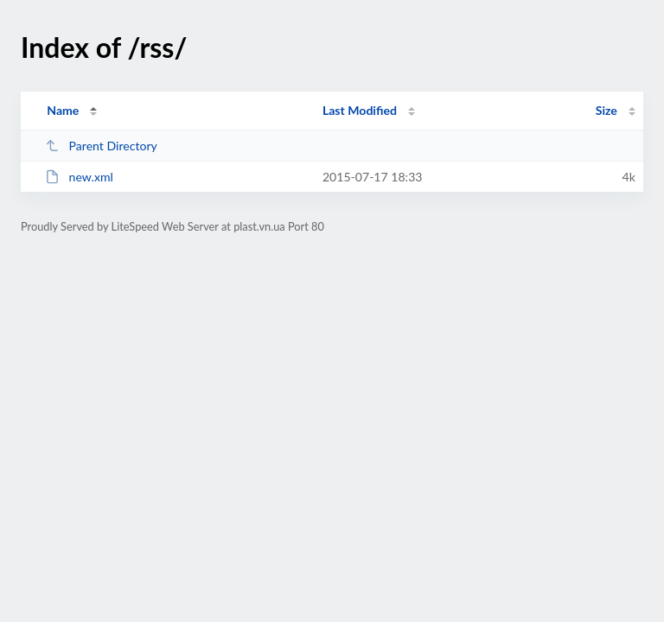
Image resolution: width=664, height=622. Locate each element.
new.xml (79, 176)
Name (63, 110)
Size (606, 110)
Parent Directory (101, 145)
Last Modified (359, 110)
